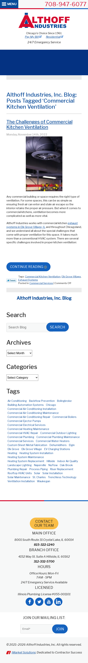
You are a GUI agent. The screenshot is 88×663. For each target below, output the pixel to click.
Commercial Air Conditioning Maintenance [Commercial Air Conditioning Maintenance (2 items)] (33, 412)
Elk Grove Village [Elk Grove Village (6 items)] (31, 449)
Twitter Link (11, 280)
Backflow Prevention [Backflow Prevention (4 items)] (42, 400)
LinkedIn (58, 602)
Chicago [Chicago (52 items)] (51, 404)
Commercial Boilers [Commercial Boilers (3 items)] (64, 416)
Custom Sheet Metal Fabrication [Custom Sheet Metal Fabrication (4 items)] (27, 445)
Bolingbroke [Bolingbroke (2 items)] (64, 400)
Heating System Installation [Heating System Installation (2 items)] (36, 453)
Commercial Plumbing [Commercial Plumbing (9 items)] (21, 437)
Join (60, 629)
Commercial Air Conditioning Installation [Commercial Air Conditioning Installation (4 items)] (32, 408)
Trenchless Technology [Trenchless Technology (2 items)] (62, 477)
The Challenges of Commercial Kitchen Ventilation (39, 124)
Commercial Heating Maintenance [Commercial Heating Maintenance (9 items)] (28, 428)
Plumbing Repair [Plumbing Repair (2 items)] (17, 469)
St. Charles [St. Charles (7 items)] (39, 477)
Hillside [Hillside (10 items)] (50, 461)
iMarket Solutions (24, 652)
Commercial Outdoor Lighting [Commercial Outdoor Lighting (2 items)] (58, 433)
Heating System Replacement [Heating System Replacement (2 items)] (26, 461)
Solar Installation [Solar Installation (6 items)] (52, 473)
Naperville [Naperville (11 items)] (40, 465)
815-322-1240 (44, 544)
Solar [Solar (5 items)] (37, 473)
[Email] (39, 628)
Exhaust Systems (28, 279)
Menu (11, 4)
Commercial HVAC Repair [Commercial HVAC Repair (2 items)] (23, 433)
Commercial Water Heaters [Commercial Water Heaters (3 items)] (53, 441)
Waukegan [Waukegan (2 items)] (43, 481)
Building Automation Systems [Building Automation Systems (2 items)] (26, 404)
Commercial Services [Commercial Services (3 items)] (21, 441)
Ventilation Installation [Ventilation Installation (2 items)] (21, 481)
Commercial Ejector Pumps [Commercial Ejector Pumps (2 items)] (24, 420)
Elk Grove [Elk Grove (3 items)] (13, 449)
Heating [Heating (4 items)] (12, 453)
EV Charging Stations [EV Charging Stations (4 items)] (57, 449)
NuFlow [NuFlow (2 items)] (53, 465)
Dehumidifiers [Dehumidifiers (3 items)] (58, 445)
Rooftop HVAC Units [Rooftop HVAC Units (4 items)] (20, 473)
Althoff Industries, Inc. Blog (44, 298)
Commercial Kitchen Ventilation (43, 276)
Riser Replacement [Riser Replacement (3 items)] (61, 469)
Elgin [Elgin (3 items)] (72, 445)
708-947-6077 (66, 4)
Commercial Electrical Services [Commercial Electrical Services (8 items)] (27, 424)
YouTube (49, 602)
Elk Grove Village (71, 276)
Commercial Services (41, 283)
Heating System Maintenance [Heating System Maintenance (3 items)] (26, 457)
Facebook (30, 602)
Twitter (39, 602)
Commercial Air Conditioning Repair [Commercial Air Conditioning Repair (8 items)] (29, 416)
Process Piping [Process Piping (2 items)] (38, 469)
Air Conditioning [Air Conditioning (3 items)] (17, 400)
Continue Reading (26, 267)
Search (57, 327)
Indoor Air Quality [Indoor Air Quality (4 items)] (67, 461)
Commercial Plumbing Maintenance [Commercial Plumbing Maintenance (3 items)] (58, 437)
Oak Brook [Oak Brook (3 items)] (66, 465)
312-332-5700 (44, 561)
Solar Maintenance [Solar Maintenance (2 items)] (19, 477)
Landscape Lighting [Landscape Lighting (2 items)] (20, 465)
